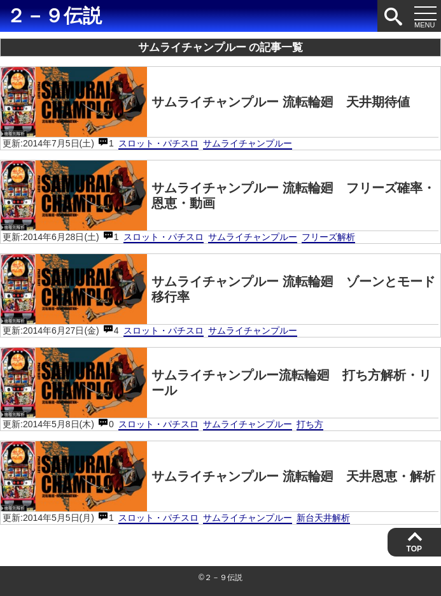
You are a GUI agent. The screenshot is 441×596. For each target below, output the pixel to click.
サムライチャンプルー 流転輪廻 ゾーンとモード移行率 (218, 289)
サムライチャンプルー (247, 143)
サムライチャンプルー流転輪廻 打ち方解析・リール (216, 383)
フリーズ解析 (328, 237)
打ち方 (310, 424)
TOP (414, 548)
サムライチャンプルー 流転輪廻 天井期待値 (205, 102)
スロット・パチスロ (158, 143)
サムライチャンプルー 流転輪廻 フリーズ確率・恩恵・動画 (218, 195)
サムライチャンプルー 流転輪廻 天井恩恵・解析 (218, 476)
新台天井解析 (323, 518)
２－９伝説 (54, 15)
